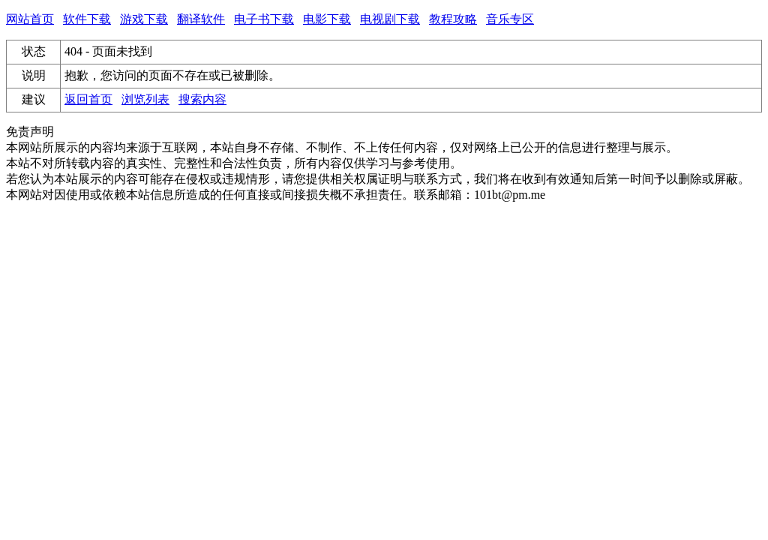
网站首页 (30, 19)
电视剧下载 (390, 19)
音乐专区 (510, 19)
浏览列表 (146, 99)
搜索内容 (202, 99)
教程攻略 (453, 19)
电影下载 (327, 19)
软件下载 (87, 19)
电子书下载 (264, 19)
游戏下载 (144, 19)
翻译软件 (201, 19)
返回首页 (88, 99)
